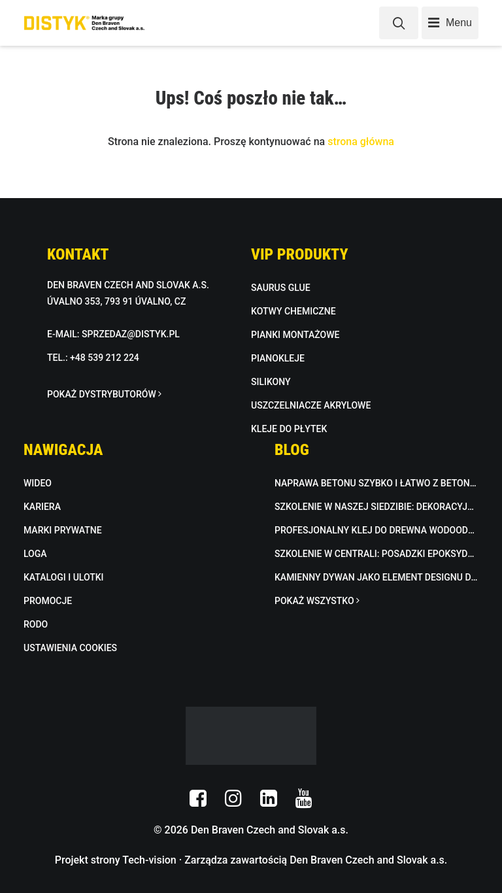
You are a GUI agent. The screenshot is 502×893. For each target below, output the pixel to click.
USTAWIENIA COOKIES (70, 648)
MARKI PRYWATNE (63, 530)
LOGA (35, 553)
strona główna (360, 141)
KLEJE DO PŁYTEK (289, 429)
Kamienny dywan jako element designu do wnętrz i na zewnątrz (376, 577)
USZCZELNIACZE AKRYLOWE (311, 405)
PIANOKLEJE (278, 358)
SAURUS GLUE (280, 287)
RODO (36, 624)
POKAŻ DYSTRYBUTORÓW (104, 394)
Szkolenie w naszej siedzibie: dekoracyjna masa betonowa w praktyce (376, 506)
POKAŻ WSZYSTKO (317, 601)
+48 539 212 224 (104, 357)
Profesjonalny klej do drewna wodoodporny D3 (376, 530)
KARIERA (42, 506)
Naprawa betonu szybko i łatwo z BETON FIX (376, 483)
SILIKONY (271, 382)
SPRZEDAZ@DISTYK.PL (131, 334)
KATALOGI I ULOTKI (64, 577)
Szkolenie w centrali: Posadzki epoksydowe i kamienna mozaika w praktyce (376, 553)
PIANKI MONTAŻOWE (295, 334)
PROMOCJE (48, 601)
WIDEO (38, 483)
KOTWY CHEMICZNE (293, 311)
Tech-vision (149, 860)
